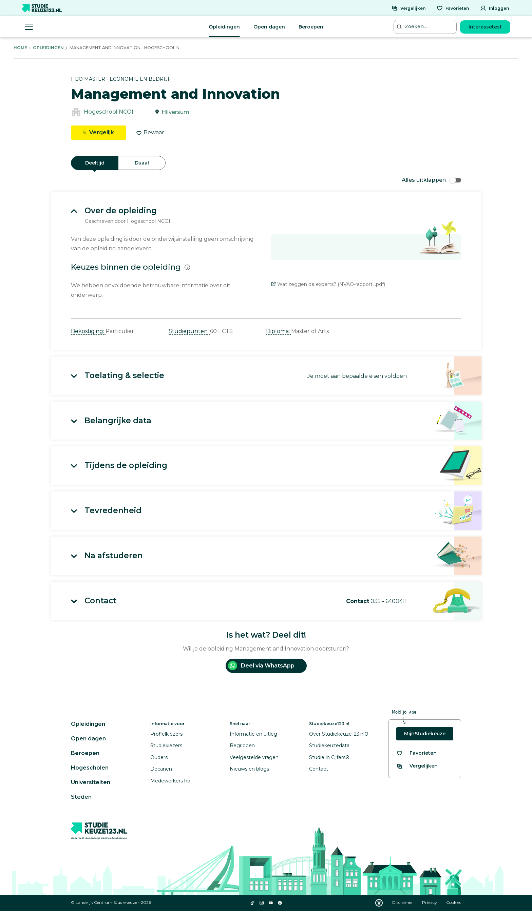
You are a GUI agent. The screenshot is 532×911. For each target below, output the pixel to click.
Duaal (142, 163)
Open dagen (269, 27)
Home (20, 47)
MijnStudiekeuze (424, 734)
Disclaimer (403, 902)
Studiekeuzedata (329, 745)
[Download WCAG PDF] (379, 903)
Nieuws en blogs (249, 769)
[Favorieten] (452, 8)
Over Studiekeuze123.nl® (338, 734)
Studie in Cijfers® (329, 757)
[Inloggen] (494, 8)
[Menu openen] (29, 27)
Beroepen (311, 27)
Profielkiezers (166, 734)
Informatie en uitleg (253, 734)
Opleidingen (224, 27)
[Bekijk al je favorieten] (416, 753)
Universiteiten (90, 782)
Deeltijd (94, 163)
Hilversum (175, 112)
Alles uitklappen (431, 180)
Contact (318, 769)
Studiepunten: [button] (189, 331)
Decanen (161, 769)
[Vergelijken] (408, 8)
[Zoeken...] (425, 26)
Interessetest (485, 27)
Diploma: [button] (278, 331)
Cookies (453, 902)
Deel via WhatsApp (261, 665)
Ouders (159, 757)
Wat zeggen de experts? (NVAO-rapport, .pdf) (328, 284)
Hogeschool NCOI (108, 112)
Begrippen (242, 745)
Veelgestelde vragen (254, 757)
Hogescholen (90, 767)
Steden (81, 797)
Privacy (430, 902)
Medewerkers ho (170, 781)
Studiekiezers (166, 745)
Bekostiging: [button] (88, 331)
